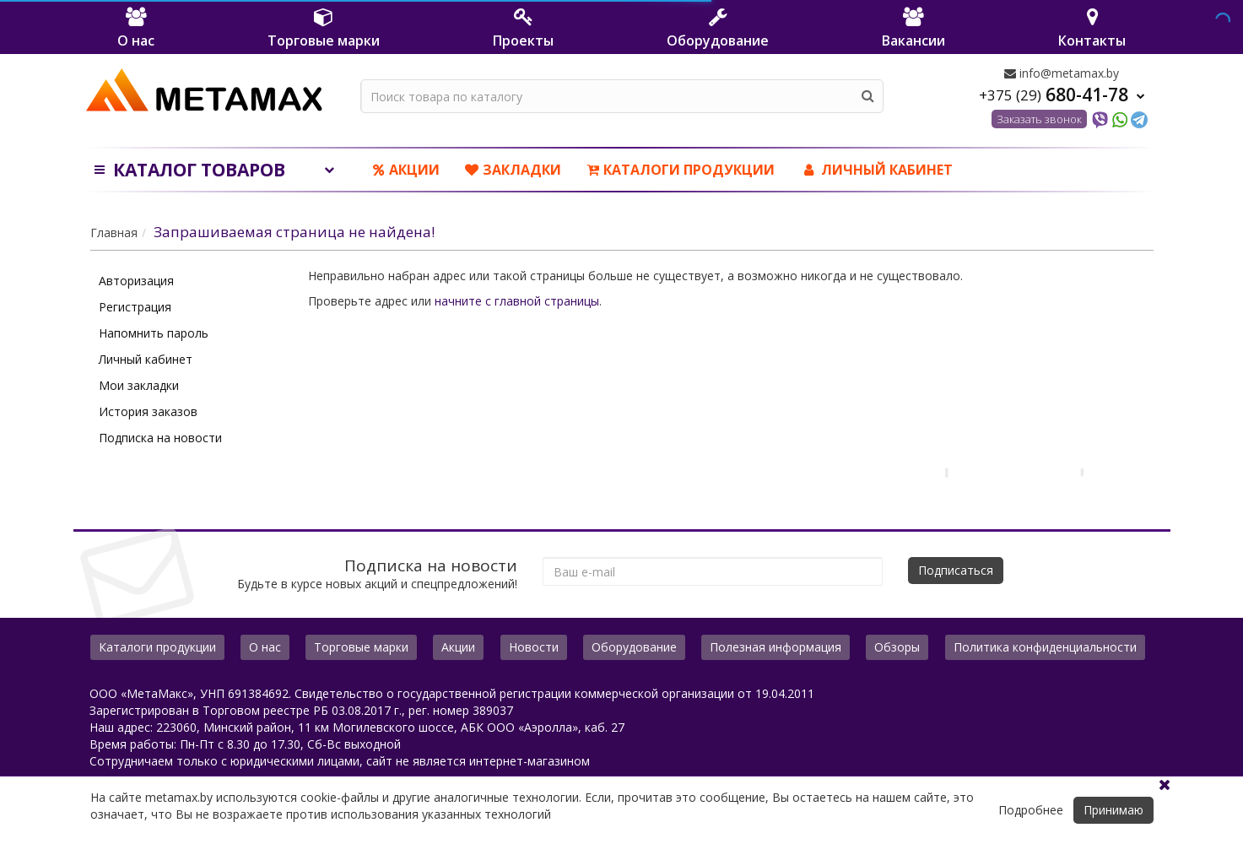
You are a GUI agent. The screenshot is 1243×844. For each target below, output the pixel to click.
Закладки (513, 169)
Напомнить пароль (153, 333)
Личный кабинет (145, 359)
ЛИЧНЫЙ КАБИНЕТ (876, 169)
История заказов (148, 411)
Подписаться (955, 570)
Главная (114, 233)
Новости (534, 647)
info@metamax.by (1061, 73)
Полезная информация (775, 647)
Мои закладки (139, 385)
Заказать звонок (1039, 119)
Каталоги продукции (680, 169)
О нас (265, 647)
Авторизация (136, 281)
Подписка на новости (160, 438)
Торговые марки (361, 647)
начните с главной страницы (517, 301)
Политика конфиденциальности (1045, 647)
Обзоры (897, 647)
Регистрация (135, 307)
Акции (406, 169)
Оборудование (634, 647)
